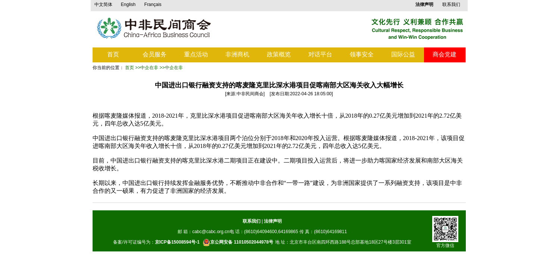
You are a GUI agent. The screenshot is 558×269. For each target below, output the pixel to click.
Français (153, 4)
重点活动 (196, 54)
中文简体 (103, 4)
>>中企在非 (146, 67)
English (128, 4)
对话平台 (320, 54)
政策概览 (279, 54)
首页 (113, 54)
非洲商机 (237, 54)
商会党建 (444, 54)
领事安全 (362, 54)
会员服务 (154, 54)
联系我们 (451, 4)
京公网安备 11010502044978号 (238, 242)
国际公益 (403, 54)
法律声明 (273, 221)
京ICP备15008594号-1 (177, 242)
